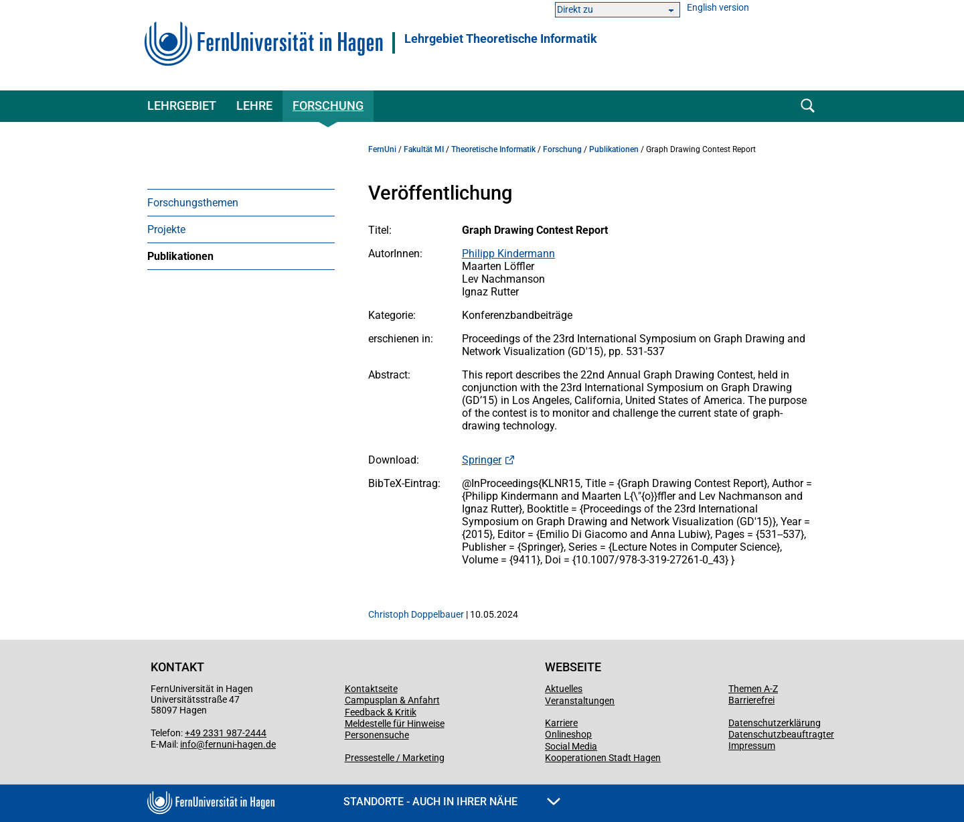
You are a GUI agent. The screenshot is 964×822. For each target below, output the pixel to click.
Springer (481, 460)
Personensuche (377, 735)
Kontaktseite (371, 688)
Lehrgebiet (181, 105)
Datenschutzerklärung (774, 722)
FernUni (382, 149)
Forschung (328, 105)
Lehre (254, 105)
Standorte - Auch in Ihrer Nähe (451, 801)
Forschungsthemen (192, 202)
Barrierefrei (751, 700)
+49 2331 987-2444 (225, 733)
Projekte (166, 229)
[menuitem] (241, 202)
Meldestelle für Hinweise (395, 723)
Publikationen (180, 256)
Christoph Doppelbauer (416, 614)
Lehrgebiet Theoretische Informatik (500, 39)
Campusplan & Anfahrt (392, 700)
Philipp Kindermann (508, 253)
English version (718, 7)
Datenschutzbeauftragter (781, 734)
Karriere (561, 722)
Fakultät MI (424, 149)
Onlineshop (568, 734)
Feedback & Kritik (380, 712)
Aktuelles (563, 688)
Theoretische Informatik (493, 149)
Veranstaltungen (580, 700)
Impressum (751, 745)
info (188, 744)
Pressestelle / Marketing (395, 757)
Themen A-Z (753, 688)
